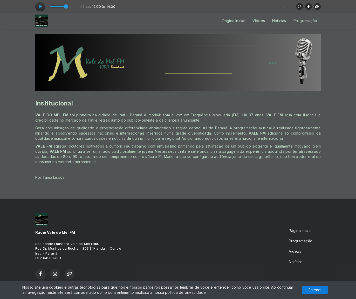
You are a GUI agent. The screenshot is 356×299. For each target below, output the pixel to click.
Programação (305, 20)
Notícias (279, 20)
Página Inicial (233, 20)
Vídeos (258, 20)
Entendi (315, 290)
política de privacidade (185, 292)
